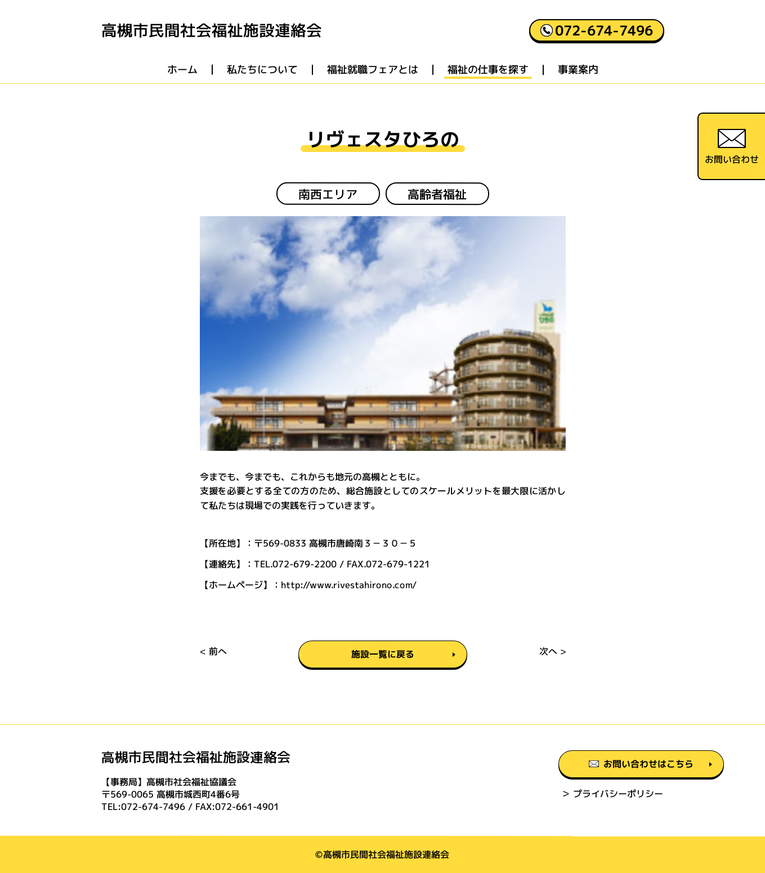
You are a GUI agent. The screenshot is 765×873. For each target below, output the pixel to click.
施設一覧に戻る (382, 654)
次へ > (552, 652)
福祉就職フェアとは (372, 70)
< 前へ (212, 652)
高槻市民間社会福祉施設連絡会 (211, 31)
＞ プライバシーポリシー (549, 794)
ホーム (182, 70)
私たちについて (261, 70)
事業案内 (577, 70)
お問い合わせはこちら (579, 765)
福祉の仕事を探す (487, 70)
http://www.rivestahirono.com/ (348, 585)
